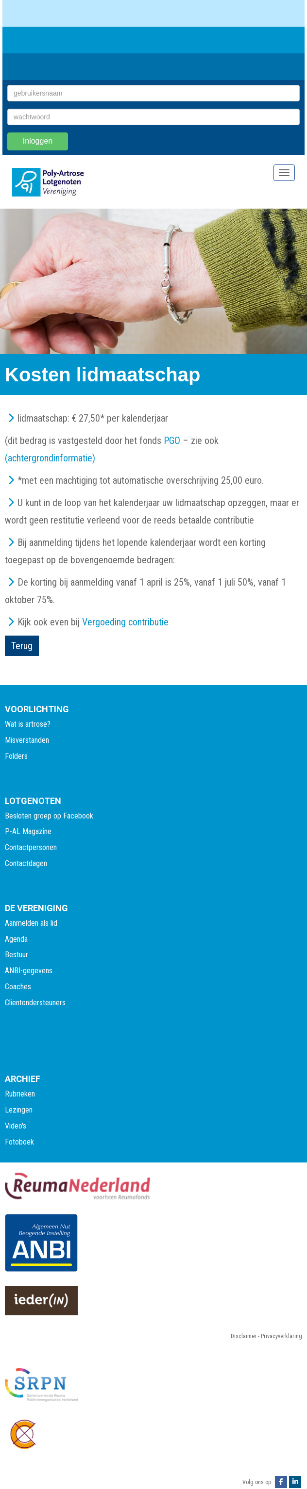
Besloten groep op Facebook (49, 815)
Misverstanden (27, 740)
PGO (172, 440)
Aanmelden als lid (31, 923)
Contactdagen (26, 863)
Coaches (18, 986)
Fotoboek (19, 1141)
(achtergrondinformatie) (50, 458)
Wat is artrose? (28, 724)
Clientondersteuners (35, 1002)
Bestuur (16, 954)
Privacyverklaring (281, 1336)
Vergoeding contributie (125, 622)
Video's (15, 1125)
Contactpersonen (31, 847)
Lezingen (19, 1109)
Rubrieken (20, 1093)
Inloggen (37, 141)
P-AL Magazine (28, 831)
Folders (16, 756)
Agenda (16, 939)
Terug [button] (22, 646)
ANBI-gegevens (28, 970)
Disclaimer (243, 1336)
